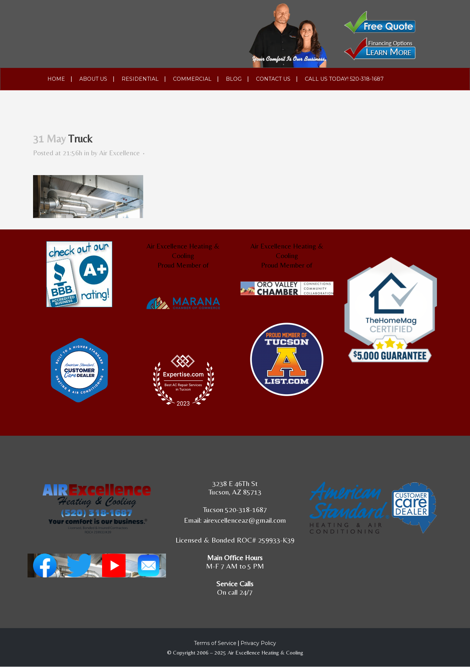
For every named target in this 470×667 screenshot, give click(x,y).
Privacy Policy (258, 643)
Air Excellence (119, 153)
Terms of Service (215, 643)
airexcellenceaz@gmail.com (244, 520)
